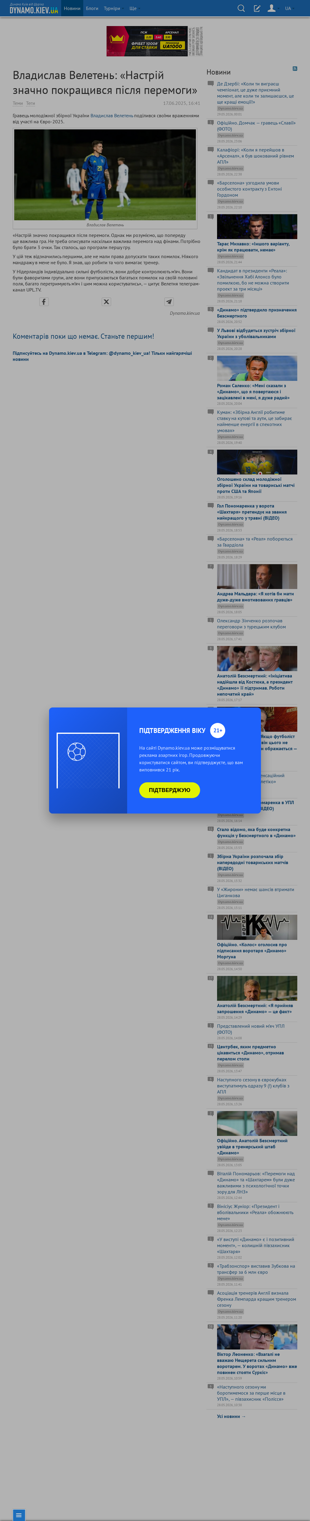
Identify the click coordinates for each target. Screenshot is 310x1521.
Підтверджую (169, 790)
